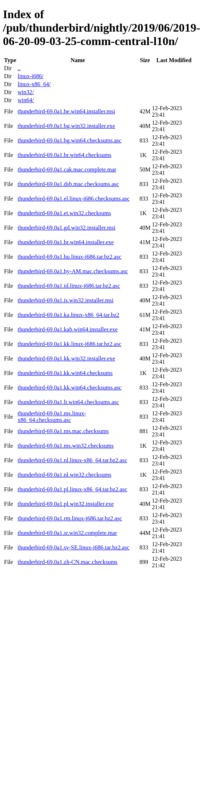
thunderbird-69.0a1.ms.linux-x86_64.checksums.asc (51, 416)
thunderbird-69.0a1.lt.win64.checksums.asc (68, 402)
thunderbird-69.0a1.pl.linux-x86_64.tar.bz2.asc (72, 489)
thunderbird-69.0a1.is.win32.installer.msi (65, 300)
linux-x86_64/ (34, 84)
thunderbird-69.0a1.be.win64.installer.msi (66, 111)
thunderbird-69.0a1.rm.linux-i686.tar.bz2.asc (69, 518)
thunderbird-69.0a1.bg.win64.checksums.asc (69, 140)
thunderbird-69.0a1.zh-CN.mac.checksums (67, 562)
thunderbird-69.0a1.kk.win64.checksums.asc (69, 387)
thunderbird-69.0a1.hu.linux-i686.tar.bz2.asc (69, 257)
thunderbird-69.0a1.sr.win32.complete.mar (67, 533)
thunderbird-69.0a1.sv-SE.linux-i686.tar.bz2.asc (73, 547)
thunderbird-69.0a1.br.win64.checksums (64, 155)
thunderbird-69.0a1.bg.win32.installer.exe (66, 126)
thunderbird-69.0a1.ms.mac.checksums (63, 431)
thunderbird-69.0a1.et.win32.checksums (64, 213)
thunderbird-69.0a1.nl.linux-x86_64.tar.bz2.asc (72, 460)
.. (18, 68)
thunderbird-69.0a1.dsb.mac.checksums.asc (68, 184)
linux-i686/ (30, 76)
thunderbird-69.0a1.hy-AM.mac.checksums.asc (72, 271)
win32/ (25, 92)
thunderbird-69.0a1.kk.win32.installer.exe (66, 358)
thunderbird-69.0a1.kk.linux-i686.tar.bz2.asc (69, 344)
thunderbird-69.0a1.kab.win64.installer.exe (67, 329)
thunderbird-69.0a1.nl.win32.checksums (64, 475)
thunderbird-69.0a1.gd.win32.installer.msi (66, 228)
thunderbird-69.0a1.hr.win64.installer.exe (65, 242)
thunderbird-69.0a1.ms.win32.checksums (65, 446)
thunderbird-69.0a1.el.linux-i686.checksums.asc (73, 199)
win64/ (25, 100)
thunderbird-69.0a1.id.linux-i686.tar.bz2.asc (68, 286)
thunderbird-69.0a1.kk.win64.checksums (64, 373)
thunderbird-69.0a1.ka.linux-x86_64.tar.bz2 (68, 315)
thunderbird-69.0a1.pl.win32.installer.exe (65, 504)
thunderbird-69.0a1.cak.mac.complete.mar (66, 169)
